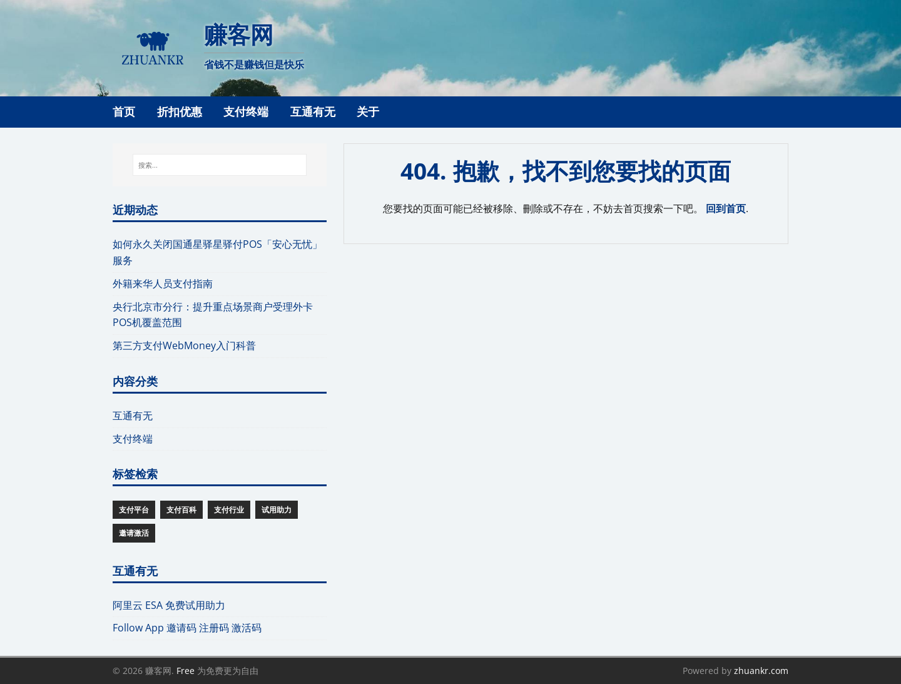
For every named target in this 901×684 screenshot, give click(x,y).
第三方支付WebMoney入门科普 (184, 345)
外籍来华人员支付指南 (163, 283)
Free (185, 670)
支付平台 (134, 509)
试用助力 (277, 509)
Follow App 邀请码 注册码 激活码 (187, 628)
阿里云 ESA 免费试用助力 (169, 605)
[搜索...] (219, 165)
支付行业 (229, 509)
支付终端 (133, 439)
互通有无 (133, 415)
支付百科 (181, 509)
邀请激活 (134, 533)
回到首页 (726, 208)
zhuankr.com (761, 670)
